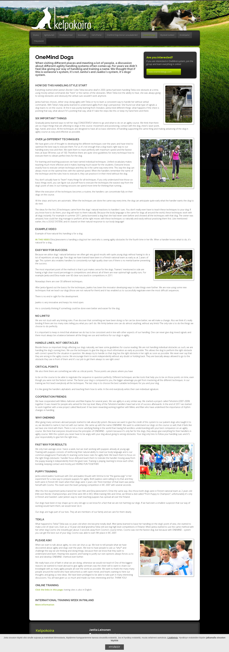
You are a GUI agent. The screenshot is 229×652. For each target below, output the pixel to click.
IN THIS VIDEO (42, 239)
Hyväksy (114, 647)
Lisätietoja (172, 637)
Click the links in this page (49, 589)
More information (44, 604)
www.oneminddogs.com (160, 71)
